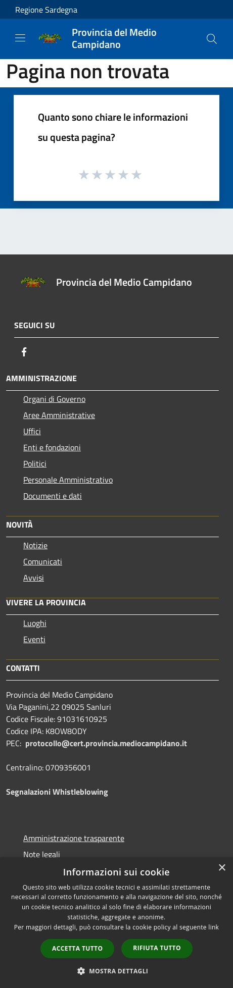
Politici (34, 463)
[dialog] (116, 922)
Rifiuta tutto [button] (157, 948)
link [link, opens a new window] (213, 927)
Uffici (32, 431)
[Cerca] (212, 39)
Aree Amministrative (59, 415)
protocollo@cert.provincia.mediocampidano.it (106, 743)
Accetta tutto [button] (77, 948)
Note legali (41, 854)
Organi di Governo (54, 399)
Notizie (35, 545)
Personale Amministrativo (68, 480)
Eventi (34, 639)
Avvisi (33, 577)
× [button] (221, 868)
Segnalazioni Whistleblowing (57, 792)
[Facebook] (24, 352)
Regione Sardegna (46, 10)
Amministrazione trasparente (73, 838)
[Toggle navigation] (20, 38)
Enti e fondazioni (52, 447)
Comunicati (42, 561)
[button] (117, 971)
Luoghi (34, 623)
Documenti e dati (52, 496)
